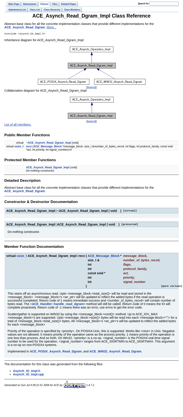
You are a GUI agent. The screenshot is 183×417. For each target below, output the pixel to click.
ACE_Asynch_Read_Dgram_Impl (47, 167)
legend (91, 87)
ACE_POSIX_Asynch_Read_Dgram (56, 352)
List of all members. (17, 125)
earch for (143, 3)
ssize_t (19, 146)
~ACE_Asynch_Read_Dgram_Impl (48, 143)
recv (29, 146)
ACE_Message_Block (47, 146)
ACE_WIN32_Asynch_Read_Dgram (115, 352)
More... (51, 27)
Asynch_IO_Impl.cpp (28, 374)
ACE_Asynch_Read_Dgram (24, 27)
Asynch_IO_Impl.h (26, 371)
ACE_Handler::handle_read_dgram (57, 304)
